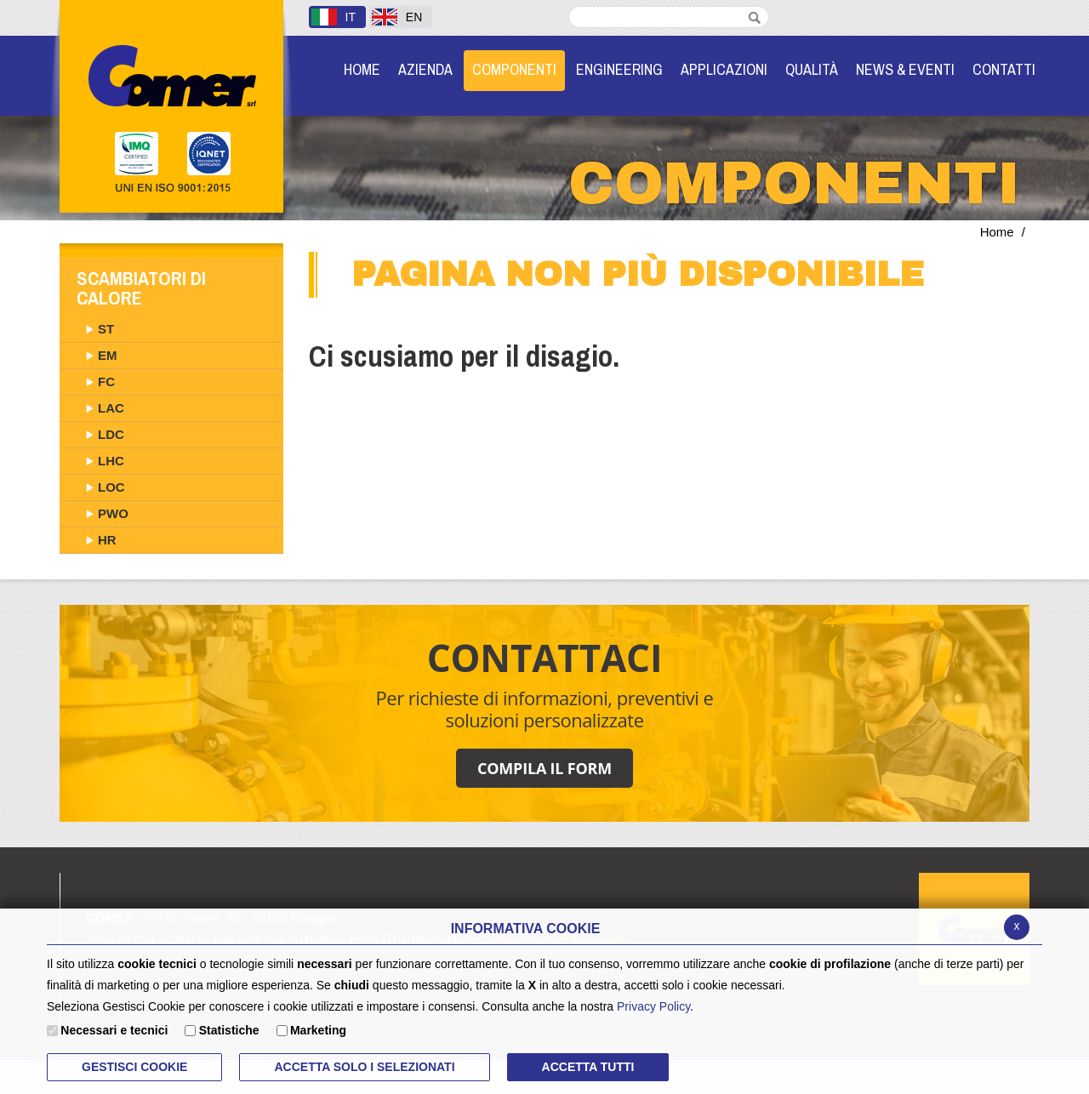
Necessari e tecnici (114, 1030)
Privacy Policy (653, 1006)
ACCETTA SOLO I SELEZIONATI (364, 1067)
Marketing (318, 1030)
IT (333, 17)
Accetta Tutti (588, 1067)
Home (997, 232)
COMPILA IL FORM (544, 768)
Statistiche (229, 1030)
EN (397, 17)
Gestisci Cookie (134, 1067)
